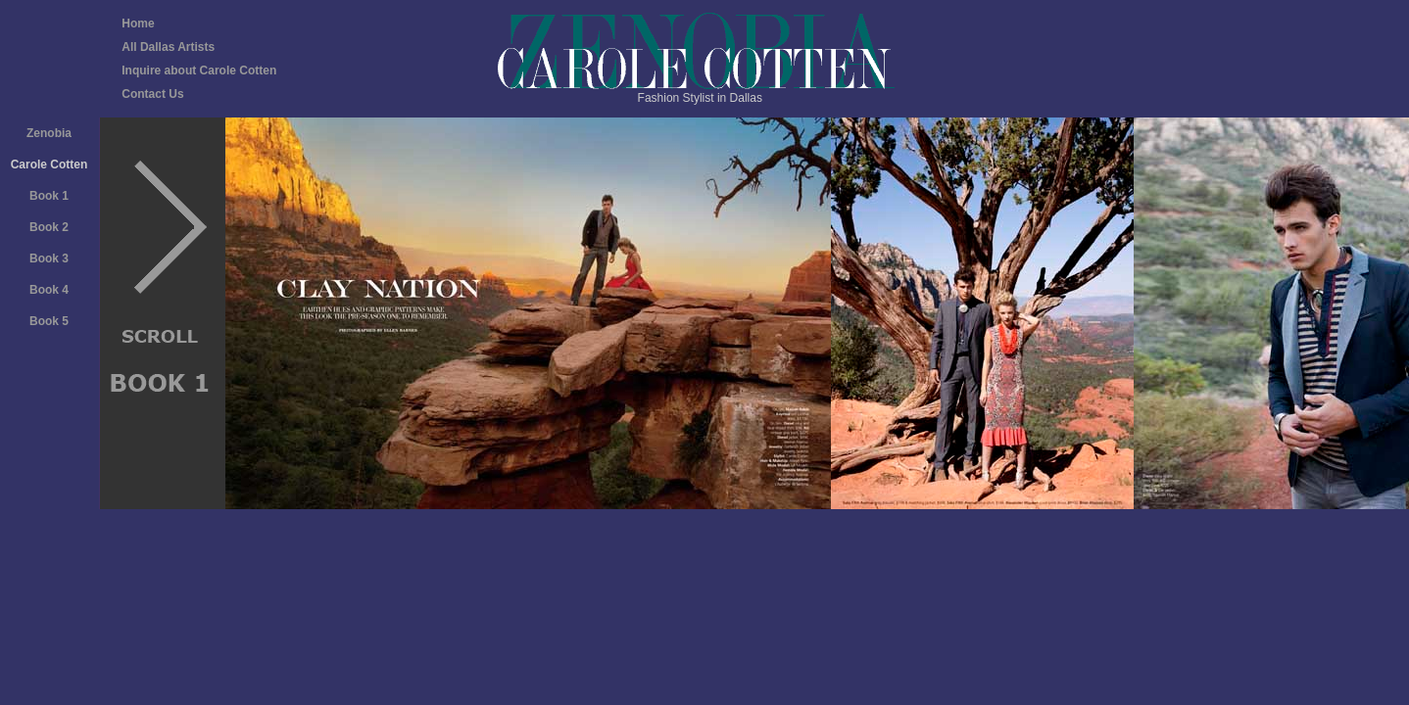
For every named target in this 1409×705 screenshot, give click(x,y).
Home (137, 23)
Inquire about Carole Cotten (198, 70)
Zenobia (49, 133)
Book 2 (49, 227)
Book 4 (49, 290)
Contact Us (152, 94)
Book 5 (49, 321)
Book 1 (49, 196)
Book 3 (49, 258)
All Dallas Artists (168, 47)
